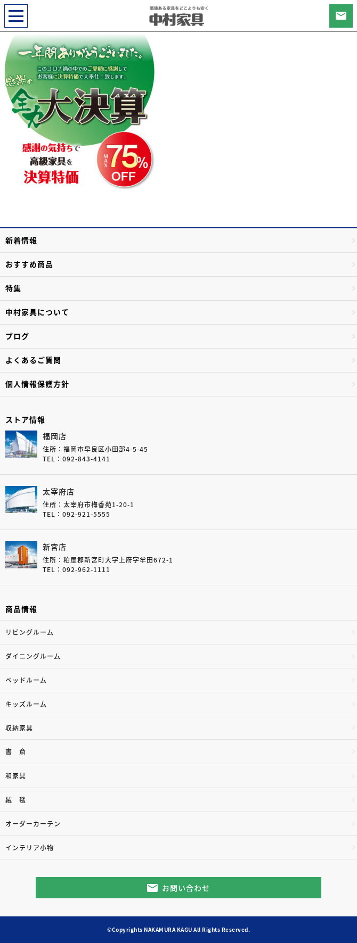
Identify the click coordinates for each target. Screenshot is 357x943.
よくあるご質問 (33, 359)
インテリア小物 (29, 848)
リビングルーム (29, 632)
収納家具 (19, 728)
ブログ (17, 335)
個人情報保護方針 (37, 383)
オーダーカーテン (33, 824)
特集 (13, 288)
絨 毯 (15, 800)
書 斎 (15, 751)
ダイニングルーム (33, 656)
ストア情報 (25, 419)
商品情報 (21, 608)
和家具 (15, 776)
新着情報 (21, 240)
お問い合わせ (186, 887)
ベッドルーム (26, 680)
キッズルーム (26, 704)
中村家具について (37, 312)
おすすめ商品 (29, 264)
